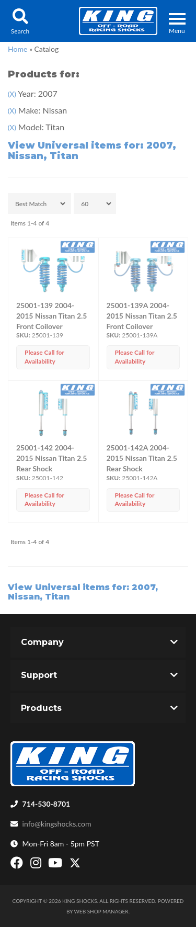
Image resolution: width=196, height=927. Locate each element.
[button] (20, 21)
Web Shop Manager (101, 911)
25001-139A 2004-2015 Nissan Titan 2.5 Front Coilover (142, 316)
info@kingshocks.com (56, 823)
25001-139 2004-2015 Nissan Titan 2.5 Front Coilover (51, 316)
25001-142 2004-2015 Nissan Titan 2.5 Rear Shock (51, 458)
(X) (12, 94)
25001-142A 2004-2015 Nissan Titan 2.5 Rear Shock (142, 458)
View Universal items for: (92, 151)
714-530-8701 (46, 803)
